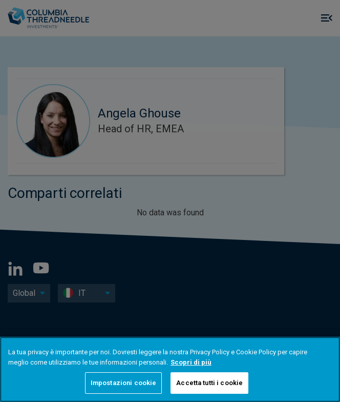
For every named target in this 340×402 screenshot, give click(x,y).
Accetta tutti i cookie (209, 383)
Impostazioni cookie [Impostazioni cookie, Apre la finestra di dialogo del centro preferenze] (123, 383)
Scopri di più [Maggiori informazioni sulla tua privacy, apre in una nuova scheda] (191, 362)
